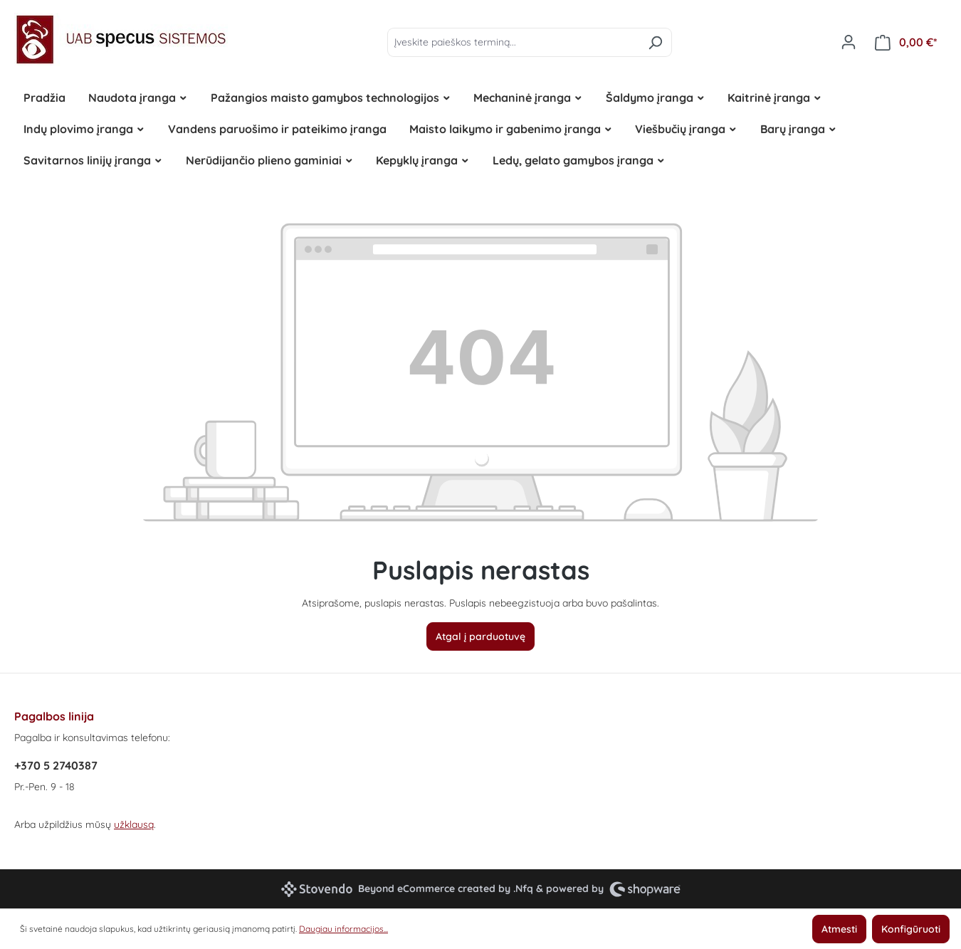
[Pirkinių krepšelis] (906, 42)
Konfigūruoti (910, 929)
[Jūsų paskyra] (848, 42)
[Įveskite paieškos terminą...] (513, 42)
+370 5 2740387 (56, 765)
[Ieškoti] (655, 42)
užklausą (134, 824)
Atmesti (839, 929)
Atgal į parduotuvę (480, 636)
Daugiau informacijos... (343, 928)
